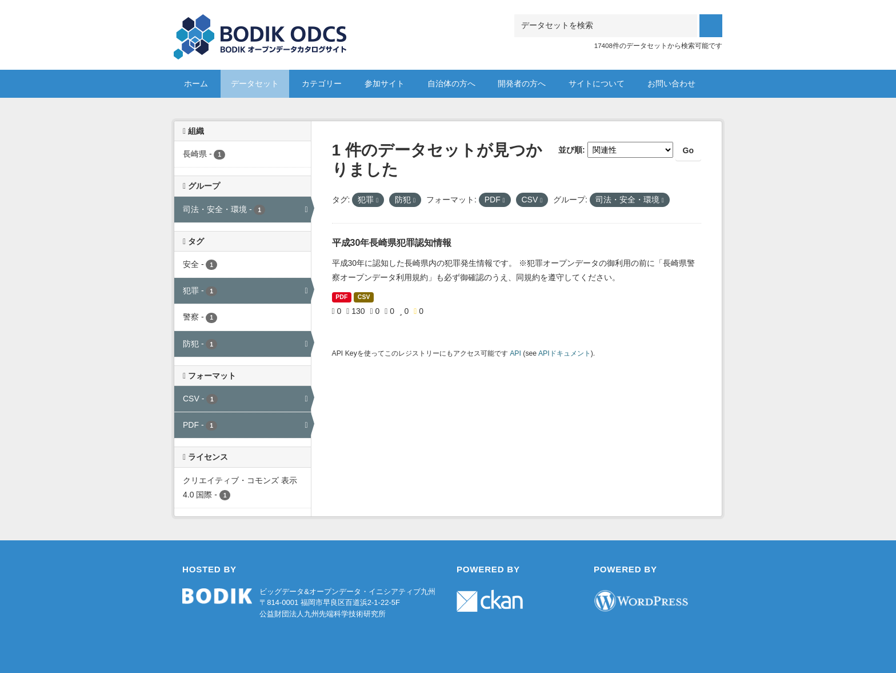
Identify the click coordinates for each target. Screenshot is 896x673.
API (515, 353)
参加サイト (385, 83)
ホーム (196, 83)
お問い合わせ (671, 83)
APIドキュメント (564, 353)
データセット (255, 83)
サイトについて (597, 83)
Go (688, 150)
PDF (341, 296)
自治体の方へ (451, 83)
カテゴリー (322, 83)
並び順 (570, 149)
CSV (364, 296)
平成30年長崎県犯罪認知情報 (392, 243)
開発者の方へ (522, 83)
